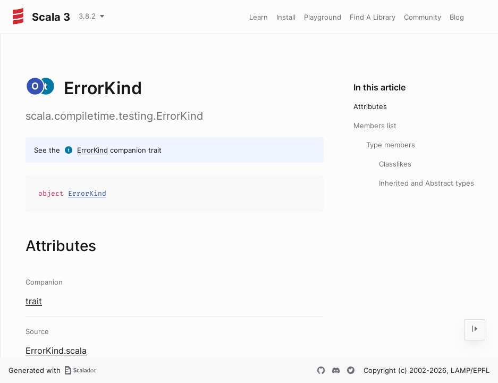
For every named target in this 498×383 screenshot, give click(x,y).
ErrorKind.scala (56, 350)
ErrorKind (92, 150)
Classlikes (395, 164)
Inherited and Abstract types (426, 183)
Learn (258, 17)
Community (422, 17)
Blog (457, 17)
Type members (390, 144)
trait (34, 301)
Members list (374, 125)
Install (286, 17)
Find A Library (372, 17)
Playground (322, 17)
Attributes (370, 106)
